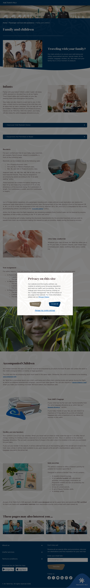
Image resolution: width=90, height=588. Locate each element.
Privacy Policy (44, 297)
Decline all (34, 304)
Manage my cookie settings (45, 310)
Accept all (55, 304)
